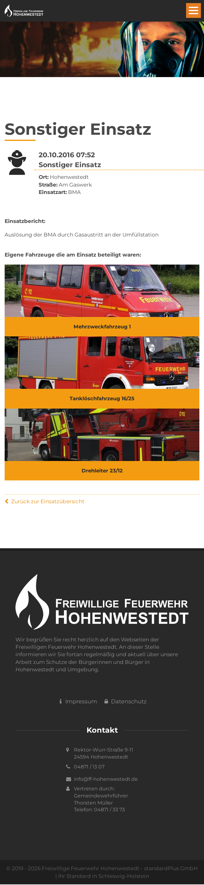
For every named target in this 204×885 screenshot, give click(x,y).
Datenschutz (125, 702)
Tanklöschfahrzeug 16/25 (102, 399)
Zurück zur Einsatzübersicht (44, 502)
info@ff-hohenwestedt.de (106, 780)
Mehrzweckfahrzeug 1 (102, 327)
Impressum (77, 702)
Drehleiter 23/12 (102, 471)
